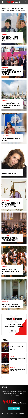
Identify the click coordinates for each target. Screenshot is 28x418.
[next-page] (5, 377)
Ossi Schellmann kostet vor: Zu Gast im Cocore (17, 369)
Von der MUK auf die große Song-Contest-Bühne (18, 358)
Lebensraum (4, 67)
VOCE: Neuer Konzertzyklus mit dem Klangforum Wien (10, 239)
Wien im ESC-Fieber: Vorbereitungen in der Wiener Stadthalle (11, 72)
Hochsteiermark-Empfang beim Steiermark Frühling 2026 (10, 39)
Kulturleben (5, 135)
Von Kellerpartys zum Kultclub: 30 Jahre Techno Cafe (10, 271)
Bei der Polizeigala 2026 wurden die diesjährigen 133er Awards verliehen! (17, 348)
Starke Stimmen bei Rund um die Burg (10, 139)
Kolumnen (12, 367)
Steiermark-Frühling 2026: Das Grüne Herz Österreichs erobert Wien (10, 105)
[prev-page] (2, 377)
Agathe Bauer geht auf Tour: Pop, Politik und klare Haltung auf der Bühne (11, 205)
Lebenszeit (4, 34)
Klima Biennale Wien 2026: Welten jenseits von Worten (10, 305)
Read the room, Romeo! (8, 173)
